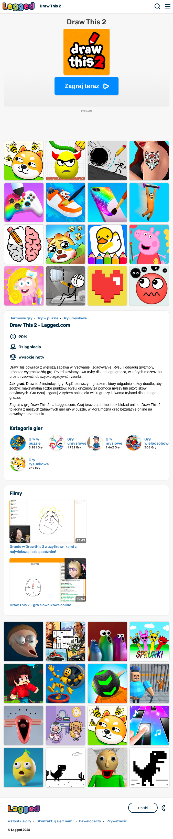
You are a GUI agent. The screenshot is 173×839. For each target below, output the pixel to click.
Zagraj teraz (82, 85)
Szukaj (158, 6)
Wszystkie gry (19, 821)
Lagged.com (24, 809)
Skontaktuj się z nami (55, 821)
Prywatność (116, 821)
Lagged (19, 6)
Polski (143, 808)
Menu (168, 6)
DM (164, 808)
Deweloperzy (90, 821)
